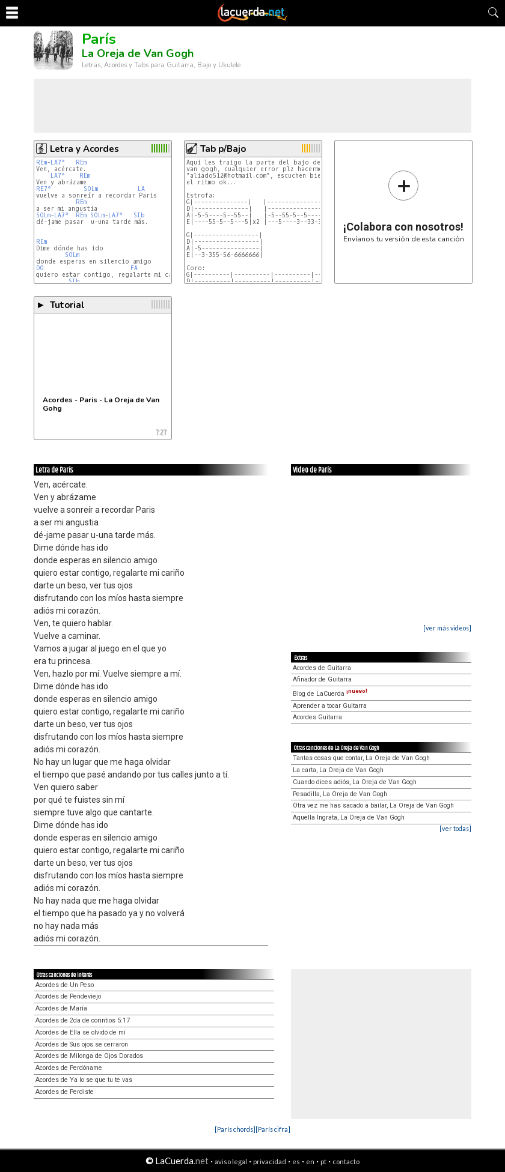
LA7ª (57, 162)
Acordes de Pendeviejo (68, 996)
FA (134, 268)
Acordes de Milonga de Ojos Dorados (89, 1056)
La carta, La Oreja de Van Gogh (338, 770)
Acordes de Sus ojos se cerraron (81, 1044)
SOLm (91, 189)
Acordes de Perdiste (64, 1092)
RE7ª (43, 189)
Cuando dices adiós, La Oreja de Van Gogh (355, 782)
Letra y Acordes (84, 149)
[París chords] (235, 1129)
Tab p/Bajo (223, 149)
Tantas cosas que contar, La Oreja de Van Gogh (361, 758)
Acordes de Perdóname (68, 1068)
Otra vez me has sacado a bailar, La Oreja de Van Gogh (373, 805)
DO (40, 268)
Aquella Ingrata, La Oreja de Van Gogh (349, 817)
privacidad (269, 1161)
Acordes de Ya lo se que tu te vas (83, 1080)
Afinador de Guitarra (322, 679)
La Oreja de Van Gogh (138, 53)
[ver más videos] (447, 628)
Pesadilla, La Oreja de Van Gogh (340, 794)
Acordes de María (61, 1008)
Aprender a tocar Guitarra (330, 706)
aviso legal (231, 1161)
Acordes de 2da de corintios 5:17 (82, 1020)
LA (141, 189)
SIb (139, 215)
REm (41, 162)
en (310, 1161)
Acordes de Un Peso (64, 985)
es (296, 1161)
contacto (346, 1161)
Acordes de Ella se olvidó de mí (80, 1032)
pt (323, 1161)
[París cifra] (273, 1129)
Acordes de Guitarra (322, 668)
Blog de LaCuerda (330, 694)
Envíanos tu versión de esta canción (403, 206)
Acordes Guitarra (317, 717)
